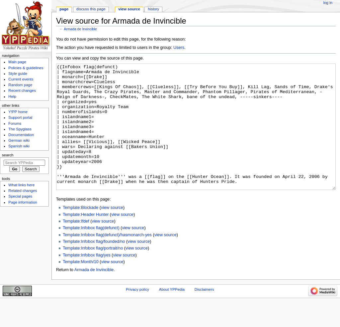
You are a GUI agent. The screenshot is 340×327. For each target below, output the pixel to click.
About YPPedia (172, 314)
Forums (14, 123)
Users (178, 47)
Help (12, 96)
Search (8, 155)
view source (112, 232)
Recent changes (22, 90)
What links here (21, 185)
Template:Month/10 (81, 286)
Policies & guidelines (25, 68)
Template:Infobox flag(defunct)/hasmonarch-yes (107, 259)
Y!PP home (18, 112)
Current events (20, 79)
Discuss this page (91, 9)
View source (129, 9)
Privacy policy (137, 314)
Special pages (20, 196)
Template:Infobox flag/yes (87, 280)
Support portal (20, 117)
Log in (327, 3)
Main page (17, 62)
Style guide (17, 74)
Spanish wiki (19, 146)
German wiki (19, 140)
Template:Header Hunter (86, 239)
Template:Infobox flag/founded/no (94, 266)
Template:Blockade (80, 232)
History (153, 9)
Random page (20, 85)
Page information (22, 202)
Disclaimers (204, 314)
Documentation (21, 135)
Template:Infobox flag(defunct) (91, 252)
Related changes (22, 191)
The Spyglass (19, 129)
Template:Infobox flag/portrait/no (93, 273)
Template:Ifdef (76, 246)
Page (63, 9)
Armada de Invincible (80, 29)
